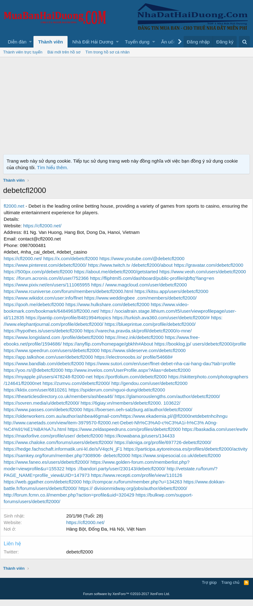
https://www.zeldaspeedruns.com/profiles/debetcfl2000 (127, 435)
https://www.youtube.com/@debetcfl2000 (144, 258)
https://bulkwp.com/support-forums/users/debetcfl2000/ (63, 508)
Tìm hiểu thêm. (52, 167)
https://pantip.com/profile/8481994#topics (193, 317)
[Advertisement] (126, 104)
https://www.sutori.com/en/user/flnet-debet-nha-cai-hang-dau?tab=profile (163, 370)
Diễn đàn (17, 41)
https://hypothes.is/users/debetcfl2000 (138, 330)
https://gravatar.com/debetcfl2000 (211, 265)
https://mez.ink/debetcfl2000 (36, 343)
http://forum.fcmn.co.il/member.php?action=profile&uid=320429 (166, 501)
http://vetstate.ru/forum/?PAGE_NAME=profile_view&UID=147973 (164, 481)
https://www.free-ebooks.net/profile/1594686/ (112, 343)
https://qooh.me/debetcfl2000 (99, 304)
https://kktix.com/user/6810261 (116, 396)
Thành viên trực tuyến (23, 52)
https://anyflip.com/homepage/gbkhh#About (52, 350)
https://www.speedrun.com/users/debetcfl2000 (55, 357)
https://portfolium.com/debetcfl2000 (133, 383)
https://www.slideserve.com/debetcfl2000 (146, 357)
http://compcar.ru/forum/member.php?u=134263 (57, 494)
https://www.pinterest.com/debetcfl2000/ (49, 265)
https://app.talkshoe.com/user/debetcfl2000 (52, 363)
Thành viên (50, 41)
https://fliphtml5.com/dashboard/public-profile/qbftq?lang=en (69, 284)
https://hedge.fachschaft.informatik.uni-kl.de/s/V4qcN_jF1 (66, 455)
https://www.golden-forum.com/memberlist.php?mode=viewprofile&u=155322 (87, 475)
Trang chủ (230, 589)
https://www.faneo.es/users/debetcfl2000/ (168, 468)
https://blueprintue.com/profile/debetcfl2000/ (53, 330)
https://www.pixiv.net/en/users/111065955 (176, 284)
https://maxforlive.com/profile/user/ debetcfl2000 (124, 442)
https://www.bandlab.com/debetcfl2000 (47, 370)
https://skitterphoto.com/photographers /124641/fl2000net (67, 389)
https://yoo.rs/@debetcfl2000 (37, 376)
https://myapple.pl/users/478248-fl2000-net (52, 383)
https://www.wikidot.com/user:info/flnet (122, 297)
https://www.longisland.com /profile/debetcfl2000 (166, 337)
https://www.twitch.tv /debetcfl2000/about (134, 265)
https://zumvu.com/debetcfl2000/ (160, 389)
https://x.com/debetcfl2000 (74, 258)
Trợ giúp (209, 589)
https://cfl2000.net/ (45, 225)
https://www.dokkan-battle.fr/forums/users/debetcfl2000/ (165, 494)
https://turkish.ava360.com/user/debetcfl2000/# (56, 324)
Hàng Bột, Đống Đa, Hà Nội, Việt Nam (109, 535)
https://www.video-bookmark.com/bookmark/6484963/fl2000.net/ (74, 311)
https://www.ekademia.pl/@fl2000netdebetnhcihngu (177, 422)
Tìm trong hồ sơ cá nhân (107, 52)
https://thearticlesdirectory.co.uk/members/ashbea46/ (62, 403)
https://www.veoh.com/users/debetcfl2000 (50, 278)
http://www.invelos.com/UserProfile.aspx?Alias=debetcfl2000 (130, 376)
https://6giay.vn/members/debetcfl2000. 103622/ (133, 409)
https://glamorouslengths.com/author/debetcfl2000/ (170, 403)
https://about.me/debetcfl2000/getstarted (119, 271)
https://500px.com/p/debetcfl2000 (42, 271)
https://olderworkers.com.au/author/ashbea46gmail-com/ (65, 422)
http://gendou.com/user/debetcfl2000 (45, 396)
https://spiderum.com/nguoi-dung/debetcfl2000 (197, 396)
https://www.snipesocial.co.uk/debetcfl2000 (80, 468)
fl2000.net (17, 206)
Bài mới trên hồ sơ (64, 52)
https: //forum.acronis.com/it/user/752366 (137, 278)
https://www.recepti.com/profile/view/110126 (53, 488)
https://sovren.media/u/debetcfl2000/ (45, 409)
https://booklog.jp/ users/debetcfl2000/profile (144, 350)
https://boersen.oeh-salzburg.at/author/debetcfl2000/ (140, 416)
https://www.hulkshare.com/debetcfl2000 (172, 304)
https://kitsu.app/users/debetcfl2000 (44, 297)
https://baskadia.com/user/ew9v (40, 442)
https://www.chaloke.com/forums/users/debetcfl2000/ (62, 449)
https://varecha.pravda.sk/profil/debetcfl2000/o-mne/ (61, 337)
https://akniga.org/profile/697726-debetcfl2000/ (165, 449)
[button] (30, 42)
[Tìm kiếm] (244, 42)
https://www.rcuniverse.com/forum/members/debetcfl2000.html (154, 291)
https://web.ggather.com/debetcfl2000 (138, 488)
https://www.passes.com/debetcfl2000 (46, 416)
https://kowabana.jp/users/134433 (210, 442)
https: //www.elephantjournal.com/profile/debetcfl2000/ (161, 324)
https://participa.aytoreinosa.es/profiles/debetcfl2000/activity (69, 462)
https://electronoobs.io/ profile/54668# (136, 363)
